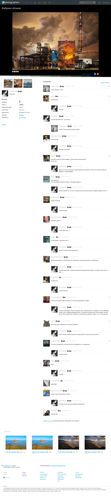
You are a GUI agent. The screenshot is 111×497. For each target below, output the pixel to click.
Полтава (95, 489)
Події (59, 480)
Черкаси (48, 491)
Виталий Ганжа (55, 86)
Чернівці (56, 491)
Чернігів (52, 491)
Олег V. (53, 321)
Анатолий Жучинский (56, 390)
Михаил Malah (55, 277)
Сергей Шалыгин (55, 380)
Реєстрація (106, 2)
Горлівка (81, 488)
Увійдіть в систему (48, 421)
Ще (45, 2)
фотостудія (49, 488)
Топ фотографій (43, 475)
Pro (50, 2)
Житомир (94, 488)
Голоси (4, 124)
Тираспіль (25, 491)
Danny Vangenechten (56, 217)
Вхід (99, 2)
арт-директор (44, 488)
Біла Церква (63, 488)
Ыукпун (53, 176)
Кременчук (39, 489)
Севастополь (103, 489)
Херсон (36, 491)
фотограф (17, 488)
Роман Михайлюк (55, 341)
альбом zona (22, 117)
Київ (31, 489)
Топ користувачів (43, 474)
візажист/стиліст (26, 488)
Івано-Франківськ (7, 489)
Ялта (59, 491)
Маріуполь (67, 489)
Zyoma (53, 96)
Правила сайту (61, 477)
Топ (39, 2)
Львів (63, 489)
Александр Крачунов (56, 297)
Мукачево (78, 489)
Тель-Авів (15, 491)
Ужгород (29, 491)
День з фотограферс (62, 474)
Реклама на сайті (79, 474)
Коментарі (24, 475)
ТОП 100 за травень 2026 (40, 452)
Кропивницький (50, 489)
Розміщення (78, 475)
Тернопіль (20, 491)
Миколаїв (83, 489)
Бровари (73, 488)
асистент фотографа (35, 488)
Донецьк (89, 488)
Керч (29, 489)
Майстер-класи (78, 477)
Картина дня (42, 477)
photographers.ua (7, 465)
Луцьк (60, 489)
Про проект (60, 475)
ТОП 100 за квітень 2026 (92, 452)
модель (21, 488)
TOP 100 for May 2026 (13, 452)
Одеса (91, 489)
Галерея (32, 2)
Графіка (21, 115)
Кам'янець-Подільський (17, 489)
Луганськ (56, 489)
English (5, 474)
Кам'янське (24, 489)
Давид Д (53, 155)
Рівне (98, 489)
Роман (52, 360)
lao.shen (53, 237)
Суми (11, 491)
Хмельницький (42, 491)
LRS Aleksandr (13, 91)
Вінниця (77, 488)
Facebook (6, 477)
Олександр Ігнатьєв (56, 136)
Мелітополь (72, 489)
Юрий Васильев (55, 197)
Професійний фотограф (8, 488)
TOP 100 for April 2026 (65, 452)
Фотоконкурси (43, 479)
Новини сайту (61, 479)
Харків (33, 491)
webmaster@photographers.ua (58, 465)
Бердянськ (68, 488)
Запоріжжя (98, 488)
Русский (5, 472)
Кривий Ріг (44, 489)
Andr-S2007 (54, 410)
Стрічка (24, 2)
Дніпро (85, 488)
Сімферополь (6, 491)
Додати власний (105, 82)
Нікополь (87, 489)
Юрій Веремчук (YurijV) (57, 256)
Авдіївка (58, 488)
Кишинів (34, 489)
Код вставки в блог (87, 74)
